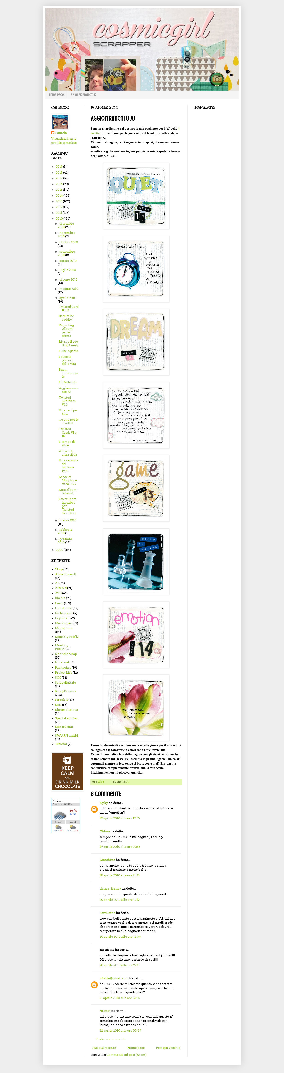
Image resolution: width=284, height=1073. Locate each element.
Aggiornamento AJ (68, 390)
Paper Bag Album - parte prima (66, 330)
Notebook (62, 662)
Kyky (104, 803)
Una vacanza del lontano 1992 (68, 466)
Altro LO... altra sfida (68, 452)
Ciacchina (107, 860)
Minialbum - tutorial (68, 491)
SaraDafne (107, 913)
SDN (58, 705)
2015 (59, 189)
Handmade (63, 608)
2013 (59, 201)
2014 (59, 195)
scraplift (61, 699)
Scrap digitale (65, 682)
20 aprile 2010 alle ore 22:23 (120, 965)
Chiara (105, 831)
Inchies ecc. (64, 613)
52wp (59, 569)
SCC (58, 677)
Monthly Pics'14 (62, 647)
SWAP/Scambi (66, 735)
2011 (59, 213)
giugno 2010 (68, 279)
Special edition (66, 718)
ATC (58, 593)
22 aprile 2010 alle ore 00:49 (120, 1030)
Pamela (61, 133)
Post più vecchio (168, 1048)
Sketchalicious (66, 710)
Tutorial (61, 744)
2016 (59, 184)
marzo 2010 (67, 520)
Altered (61, 588)
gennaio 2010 (65, 540)
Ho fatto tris (68, 382)
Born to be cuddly (66, 317)
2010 (59, 218)
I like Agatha (69, 351)
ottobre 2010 (68, 242)
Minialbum (64, 628)
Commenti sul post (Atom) (126, 1055)
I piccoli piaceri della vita (67, 360)
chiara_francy (110, 888)
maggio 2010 (68, 289)
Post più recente (104, 1048)
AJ (128, 781)
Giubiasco (58, 801)
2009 (60, 550)
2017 (59, 178)
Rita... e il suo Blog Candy (69, 343)
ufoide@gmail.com (114, 978)
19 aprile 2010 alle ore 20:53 (120, 847)
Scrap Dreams (65, 691)
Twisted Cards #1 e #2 (68, 432)
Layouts (61, 618)
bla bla (60, 598)
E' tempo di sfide (67, 443)
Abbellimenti (65, 574)
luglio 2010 (67, 270)
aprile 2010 (67, 298)
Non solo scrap (66, 654)
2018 (59, 172)
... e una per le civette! (69, 421)
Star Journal (64, 727)
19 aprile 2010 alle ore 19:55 (120, 818)
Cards (59, 603)
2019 (59, 166)
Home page (56, 95)
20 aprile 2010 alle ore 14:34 (120, 936)
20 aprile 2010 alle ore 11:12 (120, 900)
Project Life (63, 672)
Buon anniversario (68, 373)
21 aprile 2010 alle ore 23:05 (120, 998)
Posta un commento (111, 1039)
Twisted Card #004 (68, 308)
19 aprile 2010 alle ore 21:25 (120, 875)
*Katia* (105, 1011)
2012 (59, 207)
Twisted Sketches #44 (67, 401)
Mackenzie (63, 623)
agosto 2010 (68, 261)
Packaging (63, 667)
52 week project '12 (83, 95)
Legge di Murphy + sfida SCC (68, 480)
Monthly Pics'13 (67, 637)
